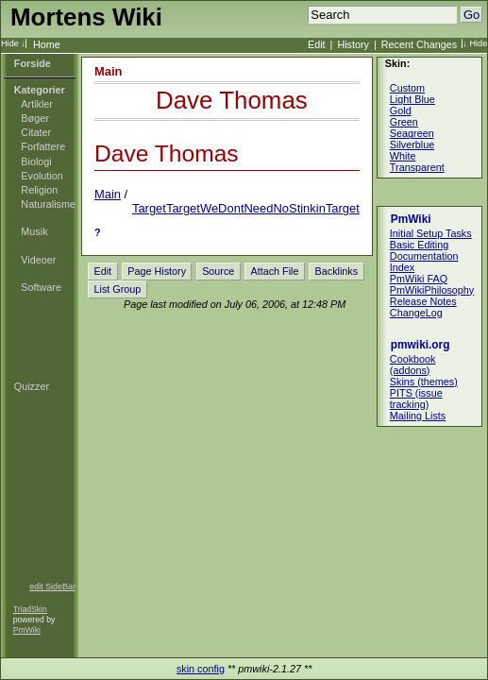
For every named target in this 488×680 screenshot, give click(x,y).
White (403, 156)
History (353, 44)
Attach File (274, 271)
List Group (118, 289)
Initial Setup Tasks (431, 233)
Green (404, 122)
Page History (156, 271)
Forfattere (43, 146)
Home (46, 44)
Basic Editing (419, 244)
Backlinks (337, 271)
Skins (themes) (424, 381)
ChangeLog (416, 312)
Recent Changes (419, 44)
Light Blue (412, 99)
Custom (407, 88)
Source (218, 271)
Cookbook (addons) (413, 364)
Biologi (36, 161)
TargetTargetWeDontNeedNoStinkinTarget (246, 208)
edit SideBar (52, 586)
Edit (317, 44)
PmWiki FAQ (418, 278)
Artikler (37, 104)
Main (108, 71)
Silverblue (412, 144)
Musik (34, 231)
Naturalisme (48, 204)
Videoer (38, 259)
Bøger (34, 118)
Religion (39, 190)
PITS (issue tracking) (416, 398)
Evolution (41, 175)
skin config (201, 668)
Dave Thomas (232, 100)
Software (41, 287)
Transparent (417, 167)
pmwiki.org (420, 344)
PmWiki (27, 630)
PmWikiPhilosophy (432, 290)
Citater (36, 132)
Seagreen (412, 133)
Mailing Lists (418, 415)
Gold (401, 110)
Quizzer (31, 386)
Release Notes (423, 301)
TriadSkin (30, 609)
